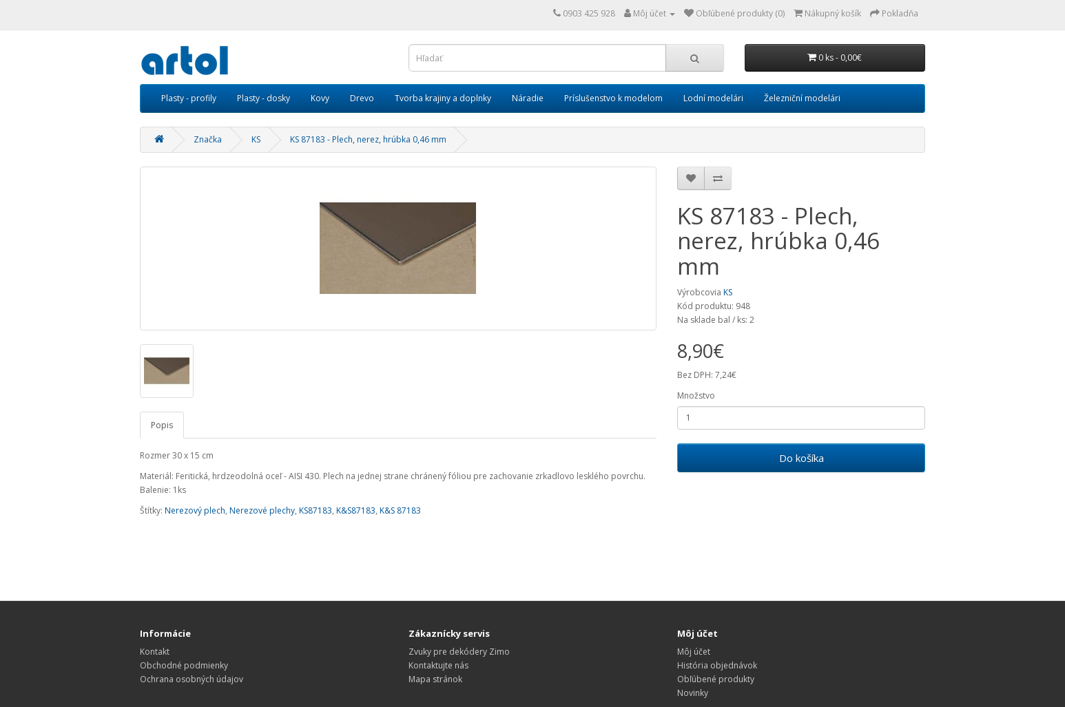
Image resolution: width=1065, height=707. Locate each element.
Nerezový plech (195, 510)
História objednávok (717, 665)
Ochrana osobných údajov (191, 679)
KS (255, 139)
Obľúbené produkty (715, 679)
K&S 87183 (400, 510)
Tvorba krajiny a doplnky (443, 98)
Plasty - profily (188, 98)
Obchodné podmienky (184, 665)
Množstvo (696, 395)
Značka (208, 139)
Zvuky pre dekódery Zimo (459, 651)
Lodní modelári (713, 98)
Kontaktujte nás (438, 665)
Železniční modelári (802, 98)
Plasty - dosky (263, 98)
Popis (162, 425)
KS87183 (315, 510)
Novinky (692, 693)
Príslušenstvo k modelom (613, 98)
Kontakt (154, 651)
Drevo (362, 98)
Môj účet (693, 651)
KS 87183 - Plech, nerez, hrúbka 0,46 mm (368, 139)
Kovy (320, 98)
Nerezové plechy (262, 510)
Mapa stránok (435, 679)
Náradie (528, 98)
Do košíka (801, 458)
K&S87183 (355, 510)
